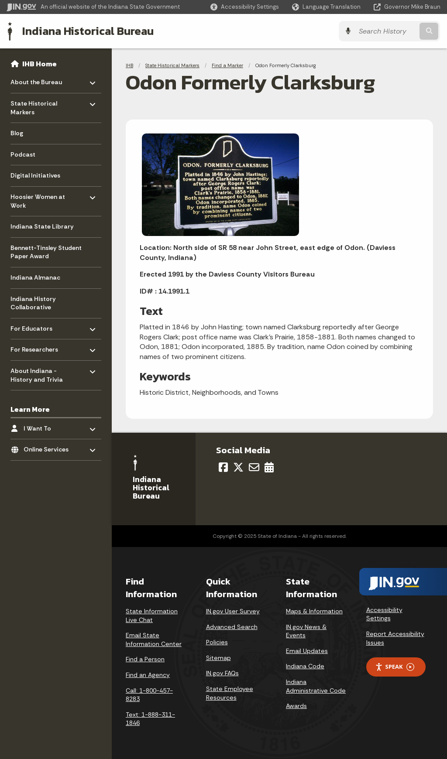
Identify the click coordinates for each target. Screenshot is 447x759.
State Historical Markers (172, 65)
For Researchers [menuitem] (36, 347)
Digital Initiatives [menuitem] (35, 175)
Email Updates (307, 651)
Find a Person (145, 659)
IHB (129, 65)
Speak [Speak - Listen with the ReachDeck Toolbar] (394, 667)
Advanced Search (232, 627)
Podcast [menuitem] (22, 154)
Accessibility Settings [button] (384, 614)
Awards (296, 706)
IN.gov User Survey (233, 611)
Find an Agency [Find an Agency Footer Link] (148, 675)
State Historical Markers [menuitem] (36, 106)
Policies (217, 642)
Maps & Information (314, 611)
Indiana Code (305, 666)
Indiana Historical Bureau (88, 31)
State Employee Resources (229, 693)
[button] (244, 7)
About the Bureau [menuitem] (36, 80)
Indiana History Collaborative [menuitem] (33, 303)
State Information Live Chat (152, 615)
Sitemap (218, 658)
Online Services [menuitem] (49, 447)
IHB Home (39, 63)
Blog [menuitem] (16, 133)
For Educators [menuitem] (36, 326)
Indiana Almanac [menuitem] (35, 277)
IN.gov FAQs (222, 673)
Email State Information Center (154, 639)
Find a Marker (227, 65)
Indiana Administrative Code (316, 686)
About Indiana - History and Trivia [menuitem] (36, 373)
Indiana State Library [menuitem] (42, 226)
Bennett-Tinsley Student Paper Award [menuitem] (46, 252)
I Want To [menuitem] (49, 426)
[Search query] (387, 31)
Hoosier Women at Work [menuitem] (37, 199)
